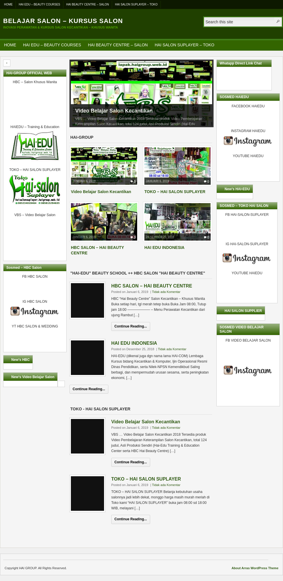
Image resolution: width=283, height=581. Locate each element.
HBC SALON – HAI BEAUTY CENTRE (151, 285)
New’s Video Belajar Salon (32, 377)
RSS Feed (277, 44)
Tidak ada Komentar (166, 292)
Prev (76, 92)
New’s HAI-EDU (237, 189)
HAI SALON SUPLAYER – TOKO (136, 4)
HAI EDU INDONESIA (164, 247)
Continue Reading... (130, 326)
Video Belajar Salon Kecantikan (114, 111)
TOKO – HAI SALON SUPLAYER (174, 191)
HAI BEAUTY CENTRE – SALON (87, 4)
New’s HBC (20, 360)
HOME (8, 4)
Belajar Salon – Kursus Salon (63, 20)
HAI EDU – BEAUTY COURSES (39, 4)
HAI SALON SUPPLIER (243, 311)
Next (206, 92)
